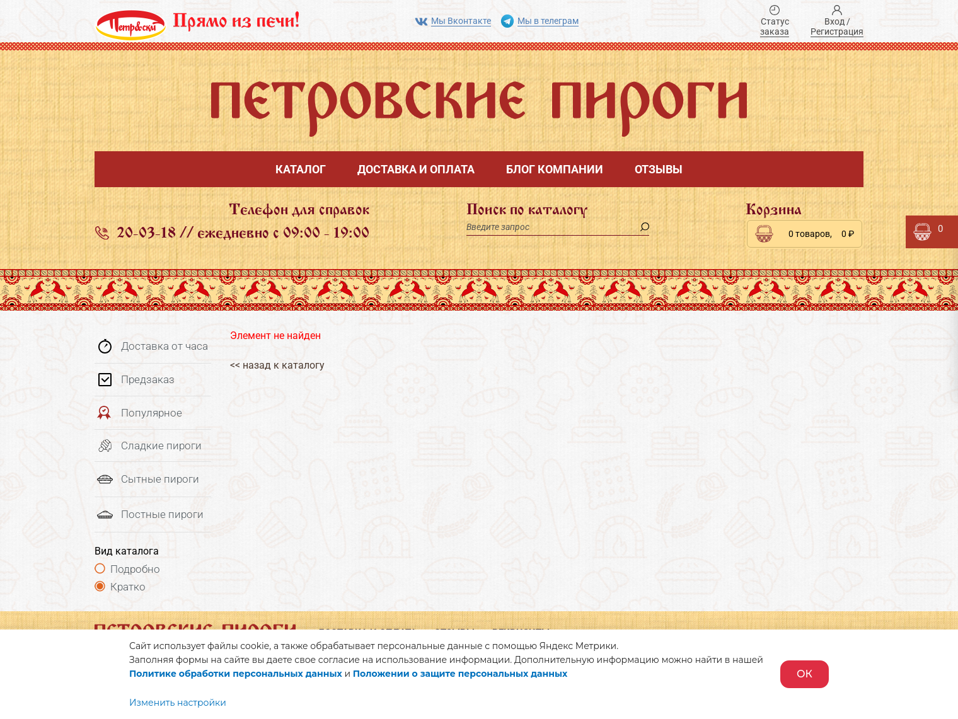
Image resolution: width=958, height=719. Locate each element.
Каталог (300, 169)
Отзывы (659, 169)
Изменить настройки (177, 702)
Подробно (135, 569)
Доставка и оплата (416, 169)
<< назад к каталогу (277, 365)
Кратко (128, 586)
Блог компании (554, 169)
